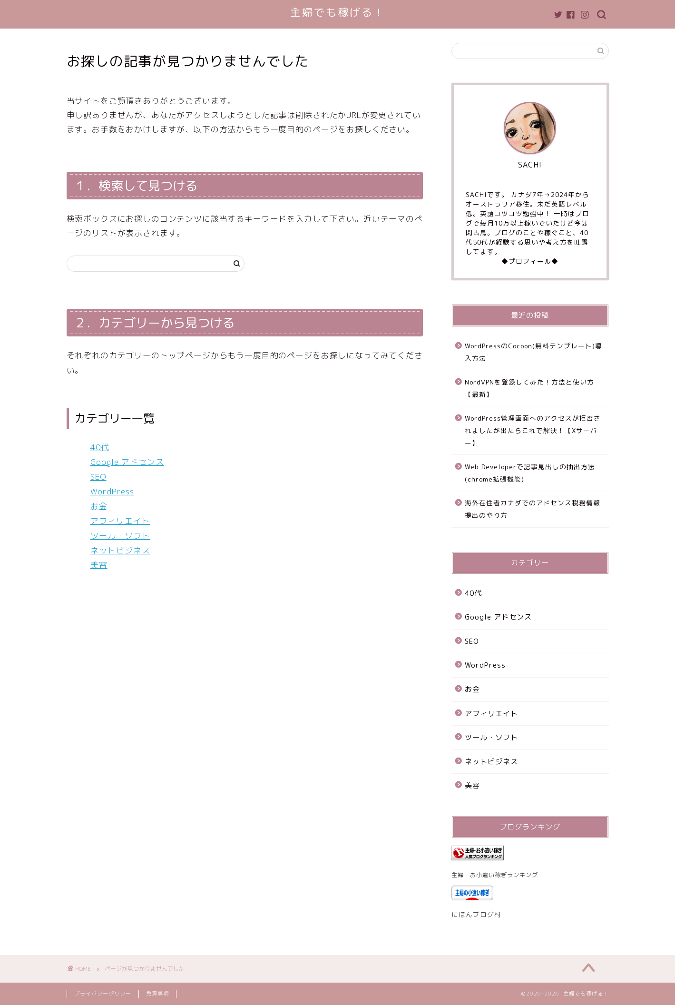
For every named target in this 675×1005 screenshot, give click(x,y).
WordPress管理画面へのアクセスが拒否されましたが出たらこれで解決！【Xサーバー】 (533, 430)
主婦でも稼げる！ (337, 12)
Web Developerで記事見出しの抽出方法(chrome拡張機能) (530, 472)
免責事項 (157, 993)
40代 (99, 447)
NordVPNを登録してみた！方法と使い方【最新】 (529, 388)
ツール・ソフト (120, 535)
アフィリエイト (120, 520)
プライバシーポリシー (102, 993)
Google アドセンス (127, 461)
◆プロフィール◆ (529, 261)
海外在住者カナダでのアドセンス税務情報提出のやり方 (532, 509)
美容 (99, 564)
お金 (99, 506)
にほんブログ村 (476, 914)
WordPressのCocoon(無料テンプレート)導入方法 (533, 352)
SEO (98, 476)
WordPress (112, 491)
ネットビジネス (120, 550)
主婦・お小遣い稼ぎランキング (494, 875)
